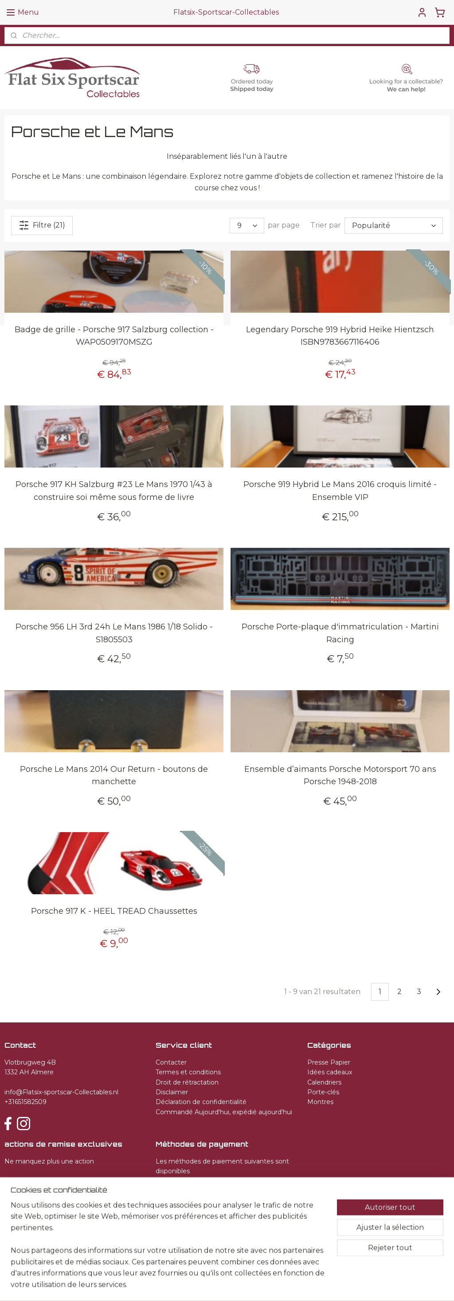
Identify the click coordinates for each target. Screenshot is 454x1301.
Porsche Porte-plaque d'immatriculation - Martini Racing (340, 632)
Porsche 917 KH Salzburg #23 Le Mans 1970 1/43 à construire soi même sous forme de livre (114, 491)
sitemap (213, 1284)
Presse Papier (328, 1062)
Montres (320, 1102)
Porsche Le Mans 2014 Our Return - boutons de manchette (114, 775)
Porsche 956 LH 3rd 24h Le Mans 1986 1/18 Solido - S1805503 (114, 632)
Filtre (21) (42, 225)
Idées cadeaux (329, 1072)
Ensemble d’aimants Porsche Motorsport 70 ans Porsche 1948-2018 (340, 775)
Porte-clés (323, 1092)
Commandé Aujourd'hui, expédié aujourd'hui (224, 1112)
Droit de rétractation (187, 1082)
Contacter (171, 1062)
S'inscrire (27, 1183)
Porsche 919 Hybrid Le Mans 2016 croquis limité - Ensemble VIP (340, 491)
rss (230, 1284)
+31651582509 (25, 1102)
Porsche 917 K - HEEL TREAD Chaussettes (114, 911)
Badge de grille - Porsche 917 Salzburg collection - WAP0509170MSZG (114, 335)
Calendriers (324, 1082)
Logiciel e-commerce (261, 1284)
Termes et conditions (188, 1072)
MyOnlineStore (335, 1284)
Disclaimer (172, 1092)
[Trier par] (393, 225)
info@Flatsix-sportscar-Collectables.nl (61, 1092)
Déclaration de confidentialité (201, 1102)
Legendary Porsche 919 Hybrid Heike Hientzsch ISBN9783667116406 (340, 335)
